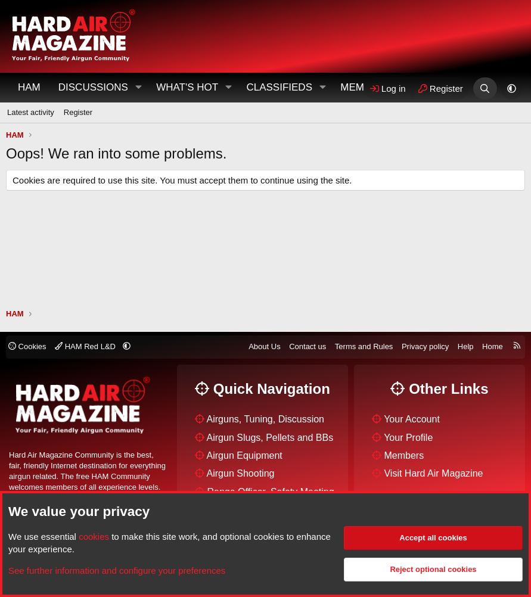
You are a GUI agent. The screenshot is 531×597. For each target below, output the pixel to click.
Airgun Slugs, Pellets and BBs (270, 438)
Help (466, 346)
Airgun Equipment (244, 455)
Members (404, 455)
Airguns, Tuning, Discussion (265, 419)
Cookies (27, 346)
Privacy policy (425, 346)
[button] (138, 88)
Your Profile (408, 438)
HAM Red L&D (86, 346)
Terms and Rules (364, 346)
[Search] (484, 88)
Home (492, 346)
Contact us (307, 346)
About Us (264, 346)
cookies (94, 536)
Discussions (93, 87)
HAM (29, 87)
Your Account (412, 419)
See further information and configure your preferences (116, 570)
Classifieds (279, 87)
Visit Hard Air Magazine (433, 473)
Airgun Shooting (241, 473)
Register (78, 112)
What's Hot (187, 87)
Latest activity (30, 112)
